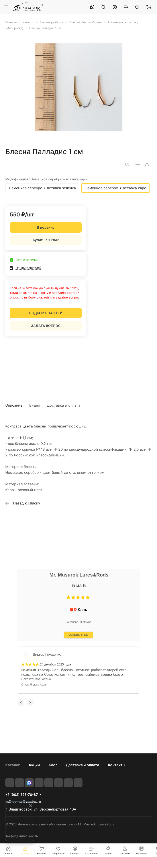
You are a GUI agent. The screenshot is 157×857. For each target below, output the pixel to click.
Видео (34, 405)
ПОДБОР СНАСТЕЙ (46, 313)
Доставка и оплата (63, 405)
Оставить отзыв (78, 634)
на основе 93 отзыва (78, 622)
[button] (68, 597)
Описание (13, 405)
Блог (53, 765)
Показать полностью (36, 679)
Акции (34, 765)
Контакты (116, 765)
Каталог (12, 765)
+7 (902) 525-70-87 (21, 795)
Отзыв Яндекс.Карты (34, 684)
